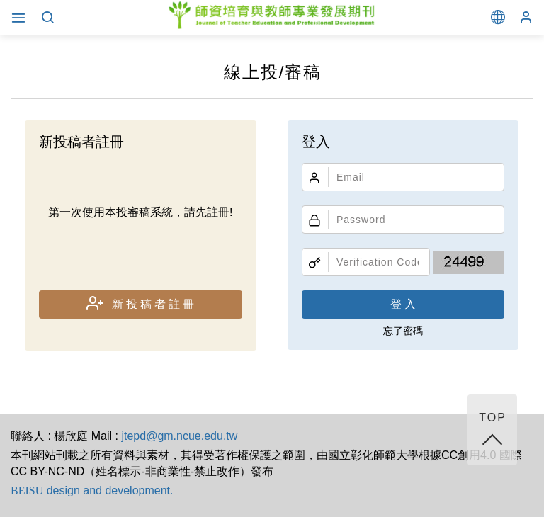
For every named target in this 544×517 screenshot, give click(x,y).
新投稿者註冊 (141, 303)
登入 (404, 304)
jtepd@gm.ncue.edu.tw (179, 436)
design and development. (92, 490)
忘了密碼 (403, 331)
